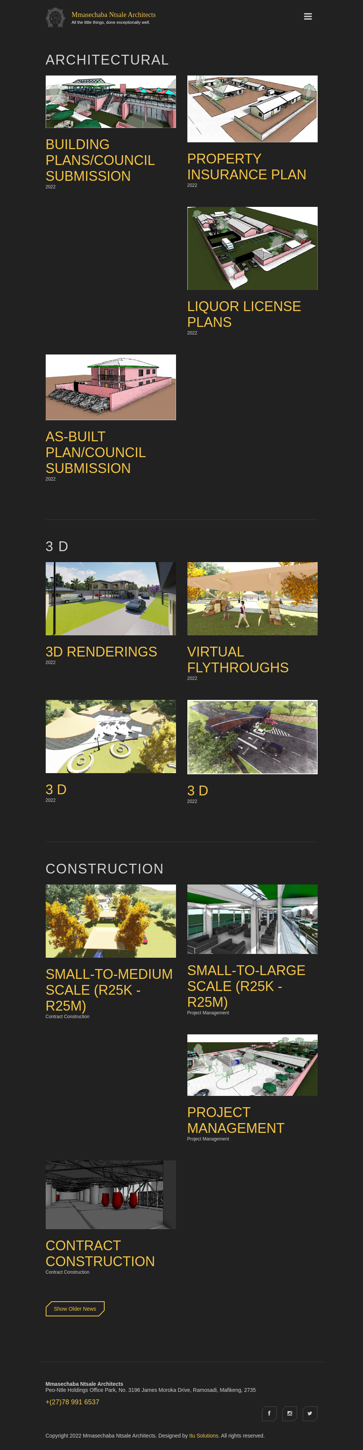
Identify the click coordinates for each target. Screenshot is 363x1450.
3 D (56, 789)
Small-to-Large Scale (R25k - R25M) (246, 986)
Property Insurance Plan (247, 166)
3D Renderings (102, 652)
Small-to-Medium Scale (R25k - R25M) (109, 990)
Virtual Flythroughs (238, 659)
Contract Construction (100, 1253)
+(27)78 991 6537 (73, 1402)
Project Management (236, 1120)
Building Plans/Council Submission (100, 160)
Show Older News (75, 1309)
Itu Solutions (203, 1436)
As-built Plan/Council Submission (96, 452)
